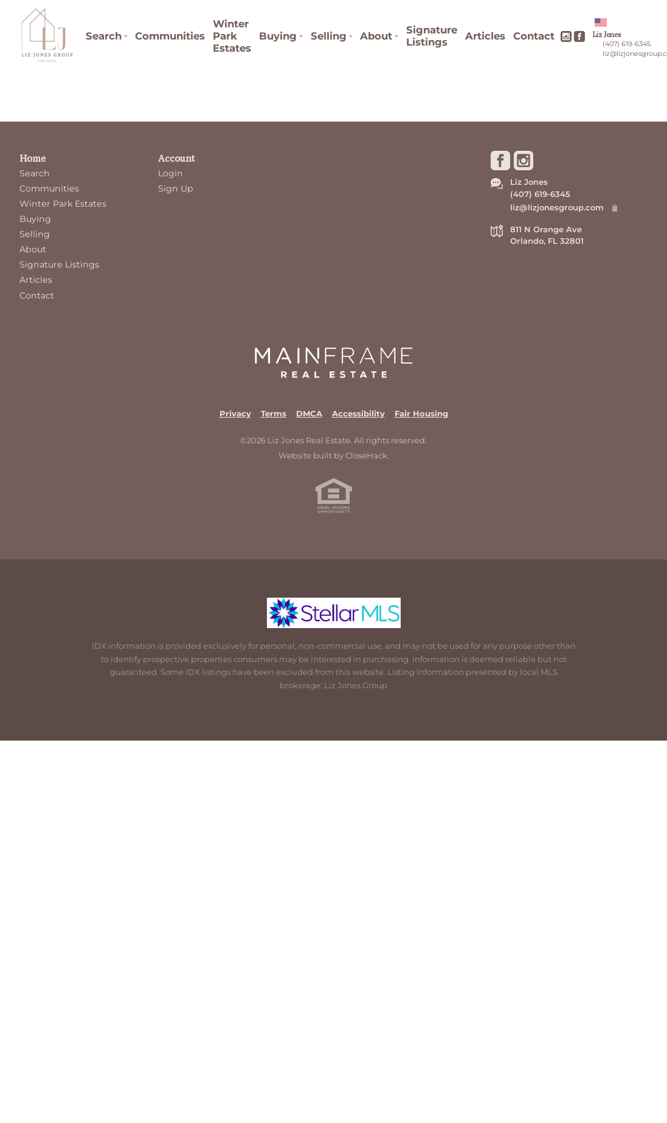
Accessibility (358, 413)
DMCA (309, 413)
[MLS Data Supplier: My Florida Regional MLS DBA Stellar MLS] (334, 613)
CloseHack (366, 455)
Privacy (235, 413)
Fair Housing (421, 413)
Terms (273, 413)
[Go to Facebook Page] (579, 36)
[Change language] (600, 22)
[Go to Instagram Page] (566, 36)
